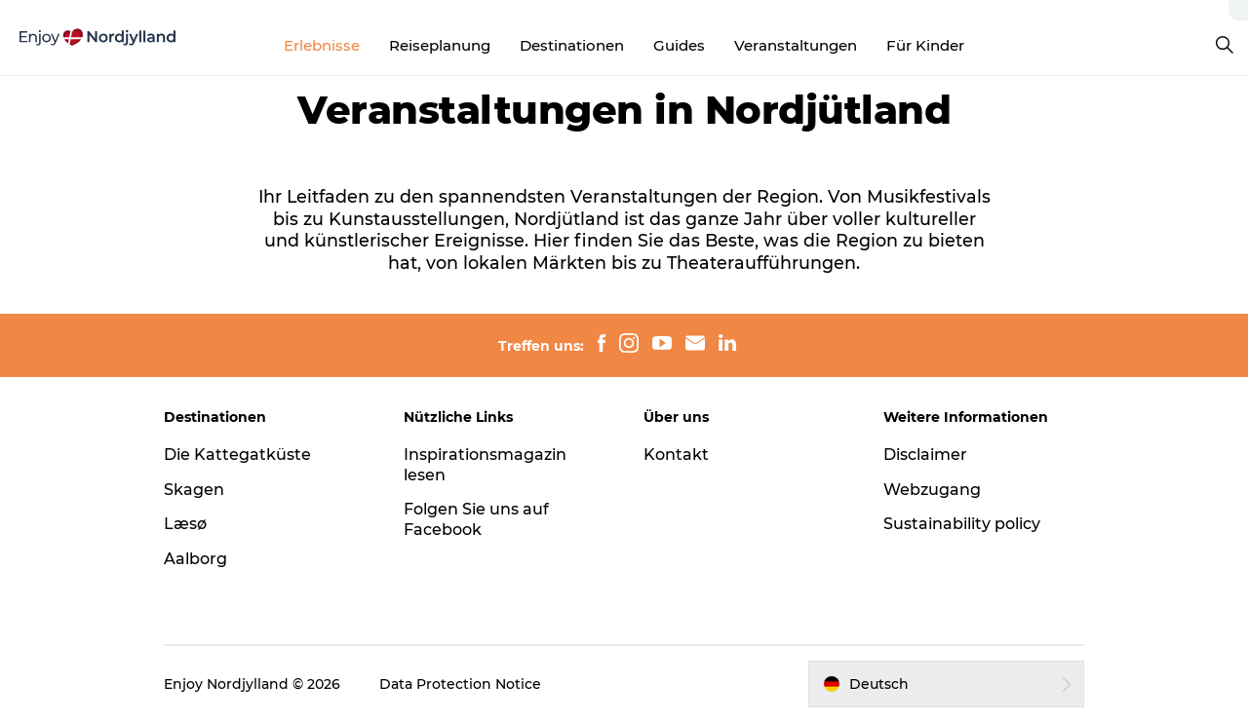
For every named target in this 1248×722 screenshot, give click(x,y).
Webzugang (932, 489)
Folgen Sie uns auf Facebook (476, 519)
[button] (946, 684)
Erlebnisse (322, 45)
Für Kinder (925, 45)
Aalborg (195, 559)
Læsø (185, 523)
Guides (679, 45)
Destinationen (572, 45)
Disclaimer (925, 454)
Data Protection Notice (460, 684)
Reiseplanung (439, 45)
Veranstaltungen (795, 45)
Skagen (194, 489)
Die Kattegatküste (237, 454)
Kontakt (676, 454)
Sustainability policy (961, 523)
